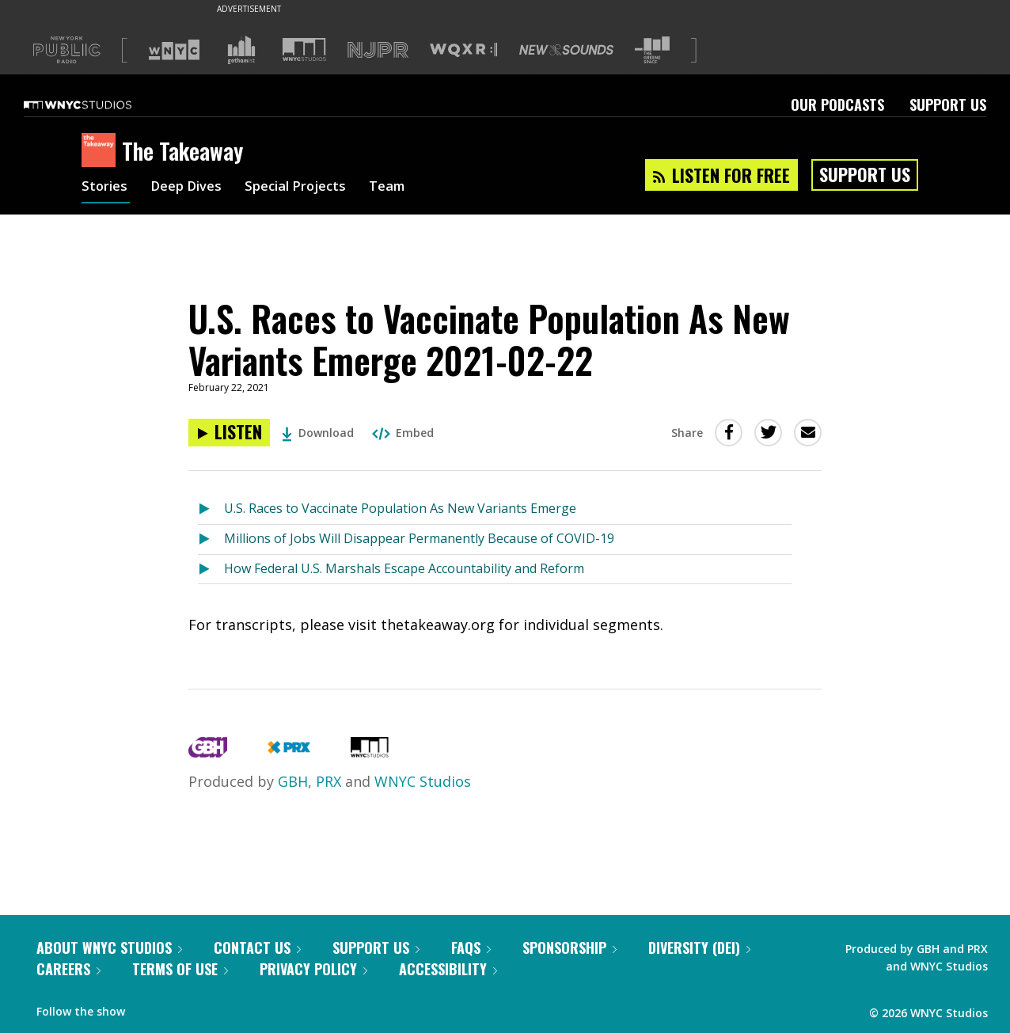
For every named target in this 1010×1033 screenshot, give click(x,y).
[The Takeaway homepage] (102, 151)
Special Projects (309, 188)
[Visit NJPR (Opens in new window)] (377, 50)
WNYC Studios (422, 781)
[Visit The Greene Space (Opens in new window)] (652, 50)
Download (318, 432)
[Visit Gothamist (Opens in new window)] (241, 50)
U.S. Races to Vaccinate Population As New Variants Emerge (400, 508)
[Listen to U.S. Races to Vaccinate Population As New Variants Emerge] (211, 509)
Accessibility (448, 969)
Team (407, 188)
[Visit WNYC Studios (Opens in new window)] (304, 49)
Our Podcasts (837, 104)
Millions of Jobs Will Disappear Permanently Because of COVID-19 (419, 538)
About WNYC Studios (109, 947)
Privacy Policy (313, 969)
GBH (293, 781)
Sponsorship (569, 947)
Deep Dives (192, 188)
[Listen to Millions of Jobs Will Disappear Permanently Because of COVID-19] (211, 539)
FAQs (471, 947)
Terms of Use (180, 969)
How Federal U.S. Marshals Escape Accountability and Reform (404, 568)
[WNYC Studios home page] (97, 104)
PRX (328, 781)
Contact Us (257, 947)
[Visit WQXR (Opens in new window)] (463, 50)
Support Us (947, 104)
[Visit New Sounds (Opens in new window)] (566, 49)
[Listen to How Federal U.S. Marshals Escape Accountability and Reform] (211, 569)
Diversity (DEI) (699, 947)
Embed (403, 432)
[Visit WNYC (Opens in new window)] (174, 50)
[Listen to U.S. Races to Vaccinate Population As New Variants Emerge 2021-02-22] (229, 432)
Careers (68, 969)
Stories (106, 188)
